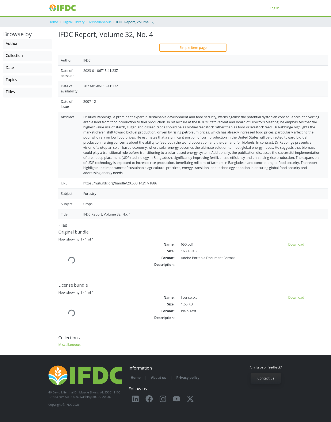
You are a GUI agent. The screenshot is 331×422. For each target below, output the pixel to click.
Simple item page (193, 47)
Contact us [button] (265, 378)
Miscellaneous (100, 22)
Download (296, 244)
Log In (274, 8)
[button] (265, 8)
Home (53, 22)
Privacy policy (187, 377)
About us (158, 377)
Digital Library (73, 22)
